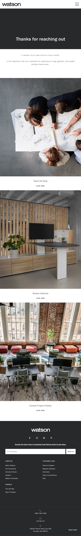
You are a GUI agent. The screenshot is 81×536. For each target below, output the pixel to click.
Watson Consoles (11, 478)
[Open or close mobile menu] (77, 4)
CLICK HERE (40, 186)
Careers (8, 475)
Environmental (10, 469)
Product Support (48, 465)
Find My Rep (9, 489)
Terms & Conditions (50, 475)
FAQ (44, 478)
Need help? (73, 530)
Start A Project (10, 492)
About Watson (10, 465)
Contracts (46, 472)
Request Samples (49, 469)
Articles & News (11, 472)
